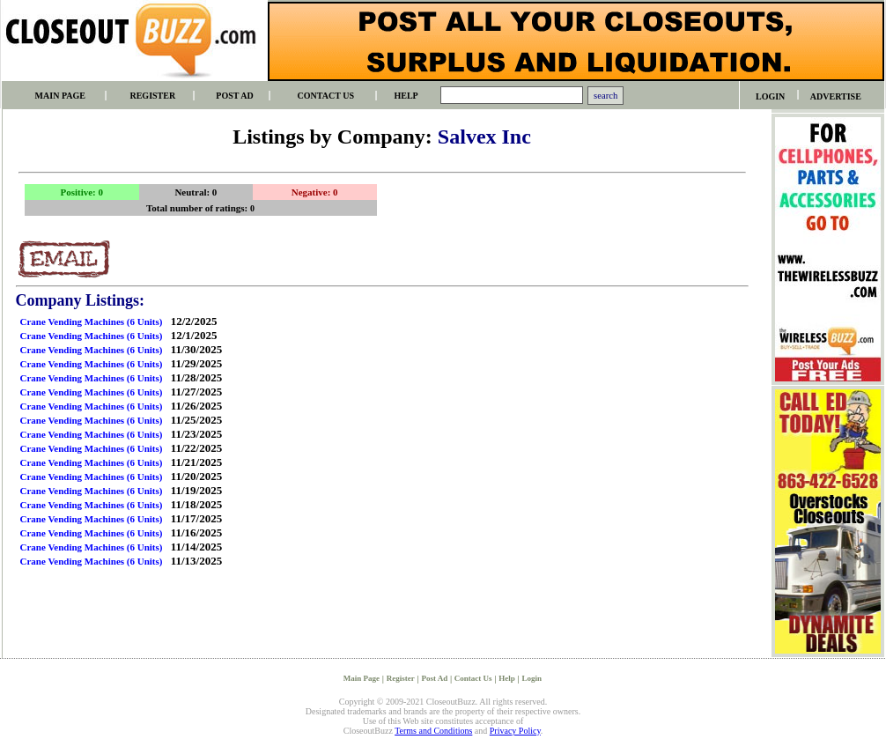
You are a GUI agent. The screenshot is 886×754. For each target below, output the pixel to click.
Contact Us (473, 678)
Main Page (361, 678)
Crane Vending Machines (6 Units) (91, 321)
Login (532, 678)
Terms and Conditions (433, 731)
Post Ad (434, 678)
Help (506, 678)
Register (401, 678)
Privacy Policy (515, 731)
